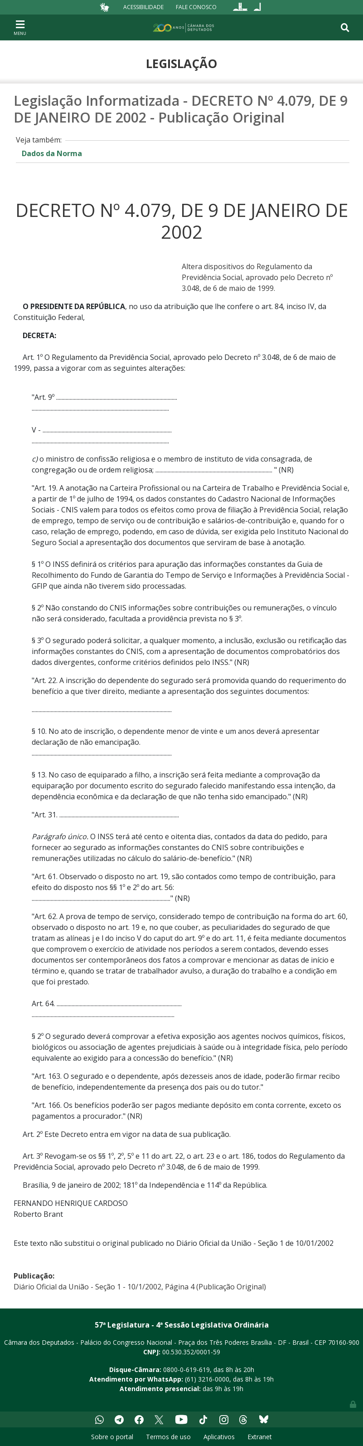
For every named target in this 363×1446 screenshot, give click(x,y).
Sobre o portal (112, 1436)
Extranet (259, 1436)
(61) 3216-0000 (207, 1379)
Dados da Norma (52, 153)
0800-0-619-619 (186, 1369)
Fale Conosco (196, 7)
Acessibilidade (143, 7)
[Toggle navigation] (20, 27)
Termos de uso (168, 1436)
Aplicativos (219, 1436)
